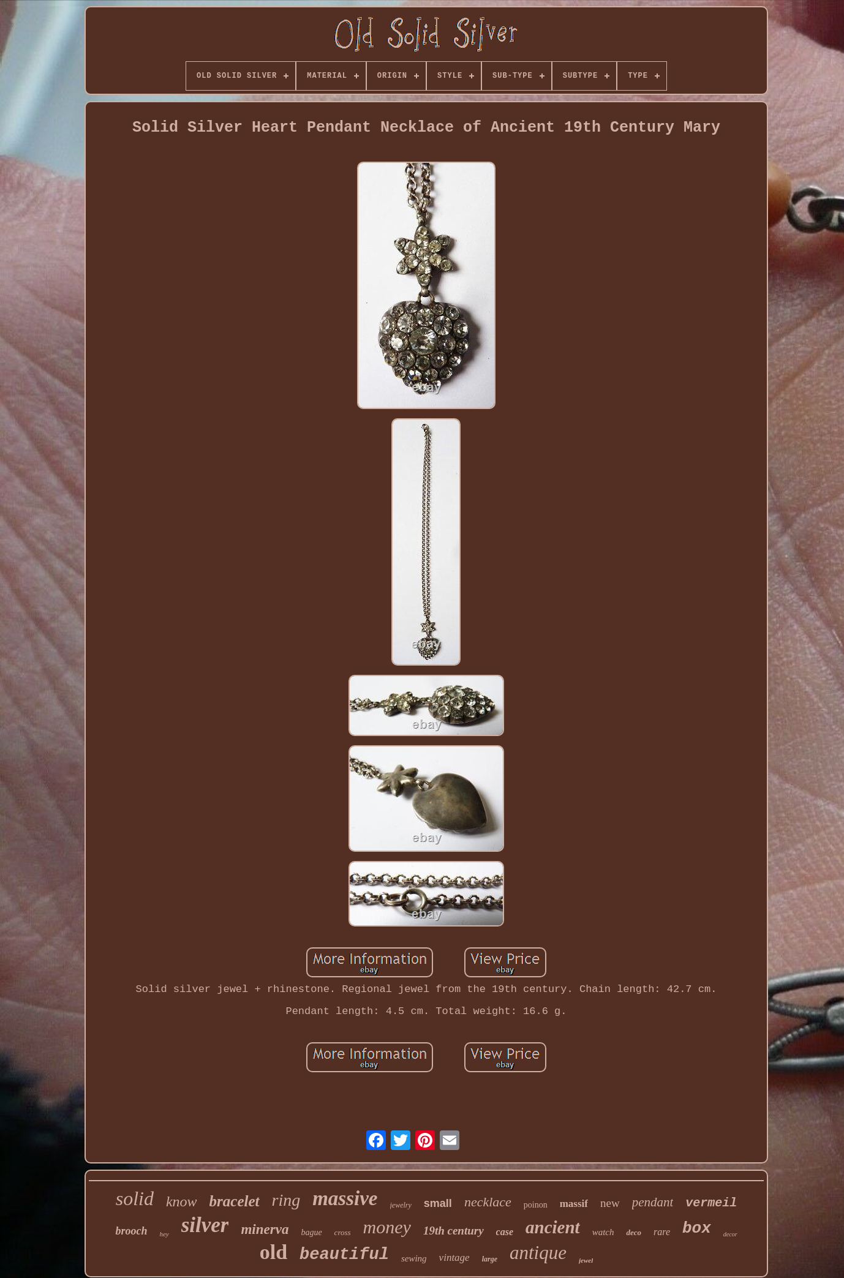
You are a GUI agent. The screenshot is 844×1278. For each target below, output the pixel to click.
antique (538, 1252)
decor (730, 1234)
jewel (586, 1260)
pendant (653, 1202)
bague (311, 1232)
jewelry (401, 1205)
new (610, 1203)
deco (633, 1232)
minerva (264, 1229)
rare (662, 1232)
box (696, 1228)
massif (574, 1203)
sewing (414, 1258)
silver (205, 1225)
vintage (454, 1257)
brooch (131, 1231)
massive (344, 1198)
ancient (553, 1227)
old (273, 1252)
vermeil (711, 1203)
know (181, 1201)
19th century (453, 1230)
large (489, 1259)
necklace (487, 1201)
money (387, 1227)
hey (163, 1234)
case (504, 1232)
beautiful (344, 1255)
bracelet (234, 1201)
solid (135, 1198)
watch (603, 1232)
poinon (536, 1204)
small (438, 1203)
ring (286, 1199)
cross (342, 1232)
